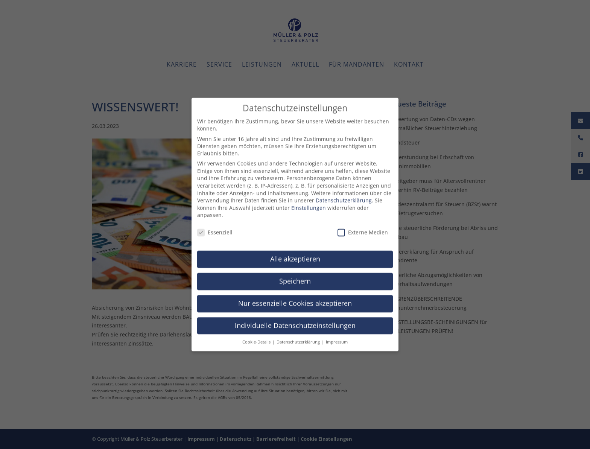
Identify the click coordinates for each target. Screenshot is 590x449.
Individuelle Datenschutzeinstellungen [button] (295, 320)
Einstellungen (308, 202)
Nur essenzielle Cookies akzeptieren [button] (295, 298)
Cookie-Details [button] (257, 336)
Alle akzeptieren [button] (295, 253)
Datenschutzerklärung (344, 195)
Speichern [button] (295, 275)
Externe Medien (363, 227)
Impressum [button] (337, 336)
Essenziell (215, 227)
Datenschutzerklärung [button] (299, 336)
